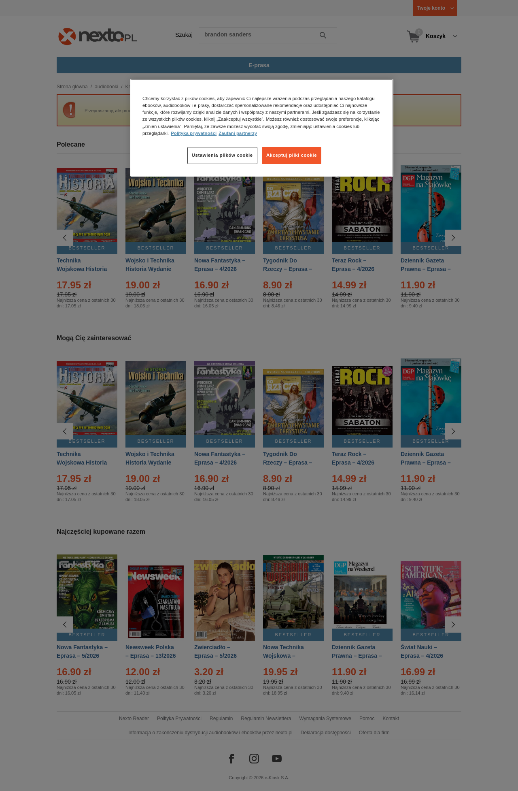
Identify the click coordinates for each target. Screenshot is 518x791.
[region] (261, 127)
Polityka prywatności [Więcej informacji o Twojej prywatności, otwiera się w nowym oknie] (194, 133)
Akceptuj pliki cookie (291, 155)
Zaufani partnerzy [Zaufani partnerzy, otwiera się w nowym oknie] (238, 133)
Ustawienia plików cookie (222, 155)
